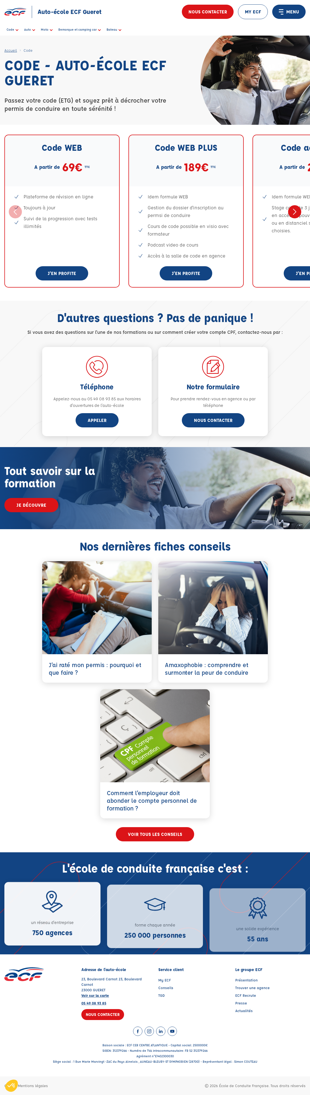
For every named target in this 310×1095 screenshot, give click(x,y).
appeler (97, 420)
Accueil (10, 50)
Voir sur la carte (95, 995)
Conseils (165, 987)
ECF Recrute (245, 995)
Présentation (246, 980)
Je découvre (31, 505)
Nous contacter (207, 12)
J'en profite (62, 273)
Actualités (244, 1010)
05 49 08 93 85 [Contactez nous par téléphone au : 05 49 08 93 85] (93, 1003)
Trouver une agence (252, 987)
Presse (241, 1003)
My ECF (164, 980)
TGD (161, 995)
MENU (289, 12)
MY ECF (253, 12)
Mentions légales (33, 1085)
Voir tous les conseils (155, 834)
